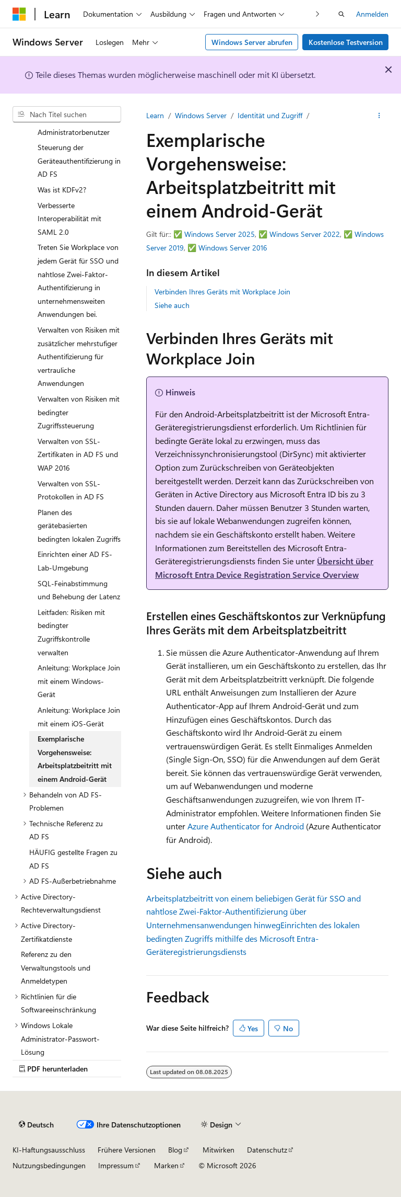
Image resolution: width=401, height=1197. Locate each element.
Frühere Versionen (127, 1150)
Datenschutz (267, 1150)
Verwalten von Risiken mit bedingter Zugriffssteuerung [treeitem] (79, 412)
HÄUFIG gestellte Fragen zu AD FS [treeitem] (73, 859)
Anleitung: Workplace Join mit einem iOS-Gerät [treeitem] (79, 716)
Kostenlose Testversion (346, 42)
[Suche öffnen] (341, 14)
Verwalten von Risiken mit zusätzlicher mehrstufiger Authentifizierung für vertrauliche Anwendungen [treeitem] (79, 356)
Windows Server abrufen (251, 42)
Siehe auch (172, 305)
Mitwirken (218, 1150)
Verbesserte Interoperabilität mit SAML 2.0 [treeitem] (69, 218)
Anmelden (372, 14)
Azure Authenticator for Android (245, 825)
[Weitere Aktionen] (379, 115)
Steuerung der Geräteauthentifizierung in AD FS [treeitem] (79, 160)
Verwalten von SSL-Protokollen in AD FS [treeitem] (71, 490)
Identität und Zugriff (270, 115)
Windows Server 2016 (232, 248)
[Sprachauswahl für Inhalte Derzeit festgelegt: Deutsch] (36, 1124)
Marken (166, 1165)
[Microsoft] (19, 14)
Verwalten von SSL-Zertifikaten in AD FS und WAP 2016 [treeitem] (78, 454)
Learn (155, 115)
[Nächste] (318, 14)
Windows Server (201, 115)
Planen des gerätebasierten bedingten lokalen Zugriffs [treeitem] (79, 525)
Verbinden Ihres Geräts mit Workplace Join (222, 292)
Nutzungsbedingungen (49, 1165)
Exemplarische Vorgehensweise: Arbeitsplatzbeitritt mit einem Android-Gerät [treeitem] (75, 759)
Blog (175, 1150)
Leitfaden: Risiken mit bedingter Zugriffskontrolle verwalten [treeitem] (71, 632)
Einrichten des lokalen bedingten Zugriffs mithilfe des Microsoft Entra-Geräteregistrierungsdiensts (253, 938)
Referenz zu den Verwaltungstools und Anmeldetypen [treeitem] (55, 967)
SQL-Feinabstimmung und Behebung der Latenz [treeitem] (79, 590)
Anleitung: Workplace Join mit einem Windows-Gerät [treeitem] (79, 681)
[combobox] (67, 114)
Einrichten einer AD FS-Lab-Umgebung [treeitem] (75, 561)
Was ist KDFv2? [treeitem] (62, 190)
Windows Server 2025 (219, 234)
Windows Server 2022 (304, 234)
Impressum (116, 1165)
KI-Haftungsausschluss (49, 1150)
